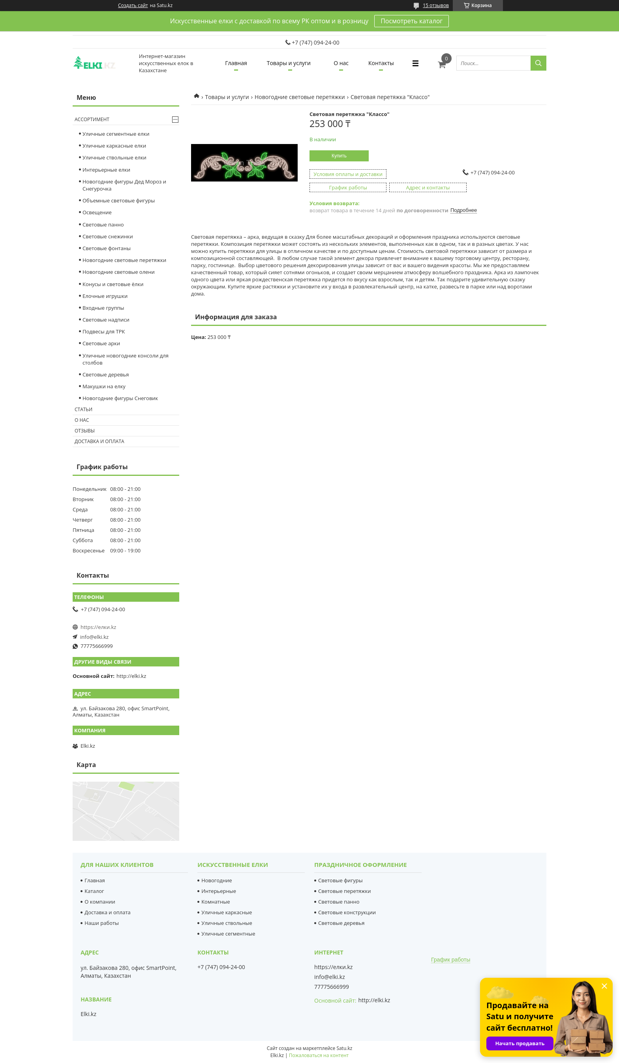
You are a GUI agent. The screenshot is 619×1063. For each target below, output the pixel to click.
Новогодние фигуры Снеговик (120, 398)
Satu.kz (344, 1048)
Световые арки (101, 343)
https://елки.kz (98, 627)
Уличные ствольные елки (114, 157)
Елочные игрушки (105, 295)
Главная (236, 63)
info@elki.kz (94, 637)
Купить (339, 156)
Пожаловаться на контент (319, 1055)
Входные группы (103, 307)
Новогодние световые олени (119, 271)
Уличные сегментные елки (116, 133)
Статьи (83, 409)
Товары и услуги (289, 63)
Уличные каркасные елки (114, 145)
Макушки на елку (104, 386)
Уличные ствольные (226, 922)
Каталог (94, 891)
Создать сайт (133, 5)
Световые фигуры (340, 880)
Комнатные (215, 901)
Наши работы (101, 922)
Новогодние (216, 880)
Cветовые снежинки (108, 236)
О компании (99, 901)
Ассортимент (92, 119)
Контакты (381, 63)
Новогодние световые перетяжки (300, 97)
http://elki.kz (131, 676)
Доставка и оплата (99, 441)
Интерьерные (218, 891)
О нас (341, 63)
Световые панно (103, 224)
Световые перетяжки (344, 891)
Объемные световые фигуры (119, 200)
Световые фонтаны (107, 248)
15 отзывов (436, 5)
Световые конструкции (347, 912)
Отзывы (85, 430)
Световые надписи (106, 319)
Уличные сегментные (228, 933)
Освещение (97, 212)
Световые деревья (106, 374)
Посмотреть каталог (412, 21)
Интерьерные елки (106, 169)
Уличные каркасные (226, 912)
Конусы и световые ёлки (113, 284)
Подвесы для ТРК (104, 331)
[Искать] (538, 63)
